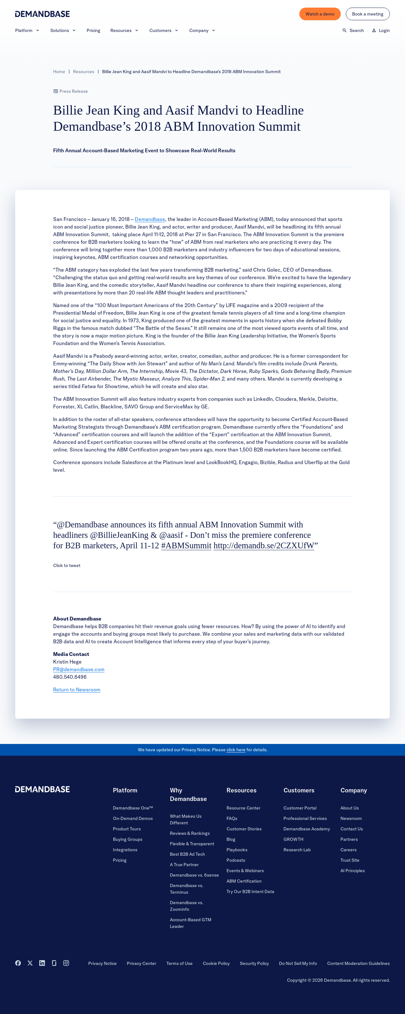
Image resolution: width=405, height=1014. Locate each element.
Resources (124, 30)
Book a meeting (367, 14)
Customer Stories (244, 829)
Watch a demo (320, 14)
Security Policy (254, 963)
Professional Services (305, 818)
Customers (164, 30)
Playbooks (237, 850)
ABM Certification (244, 881)
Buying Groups (127, 839)
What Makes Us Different (186, 819)
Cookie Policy (216, 963)
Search (353, 30)
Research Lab (297, 850)
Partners (349, 839)
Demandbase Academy (307, 829)
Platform (27, 30)
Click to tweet (66, 565)
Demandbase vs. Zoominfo (186, 906)
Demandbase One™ (133, 808)
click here (236, 750)
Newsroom (351, 818)
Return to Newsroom (76, 689)
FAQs (232, 818)
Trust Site (349, 860)
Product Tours (127, 829)
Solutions (63, 30)
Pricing (93, 30)
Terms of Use (179, 963)
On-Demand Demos (133, 818)
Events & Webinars (245, 870)
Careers (348, 850)
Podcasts (236, 860)
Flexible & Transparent (192, 844)
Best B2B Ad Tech (187, 854)
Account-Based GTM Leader (190, 923)
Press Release (70, 91)
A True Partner (184, 864)
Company (202, 30)
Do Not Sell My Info (298, 963)
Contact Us (351, 829)
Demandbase (150, 219)
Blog (231, 839)
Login (380, 30)
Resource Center (243, 808)
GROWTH (293, 839)
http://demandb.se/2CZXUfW (264, 545)
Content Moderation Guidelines (358, 963)
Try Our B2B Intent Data (250, 891)
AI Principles (352, 870)
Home (59, 71)
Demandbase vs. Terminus (186, 889)
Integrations (125, 850)
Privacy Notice (102, 963)
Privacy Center (141, 963)
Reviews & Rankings (190, 833)
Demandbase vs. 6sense (194, 875)
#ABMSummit (186, 545)
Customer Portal (300, 808)
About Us (349, 808)
